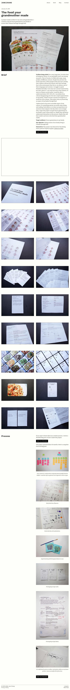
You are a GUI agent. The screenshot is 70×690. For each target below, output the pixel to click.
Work (54, 2)
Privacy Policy (5, 687)
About (48, 2)
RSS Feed (66, 687)
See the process (42, 441)
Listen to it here (58, 128)
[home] (6, 3)
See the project (42, 132)
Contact (66, 2)
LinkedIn (66, 686)
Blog (60, 2)
